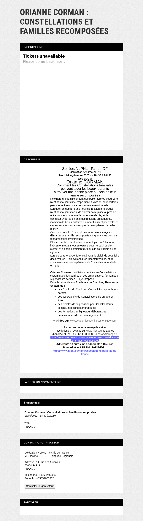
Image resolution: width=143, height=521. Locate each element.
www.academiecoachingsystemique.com (93, 320)
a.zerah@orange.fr (106, 334)
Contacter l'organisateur (40, 486)
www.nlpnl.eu (94, 330)
